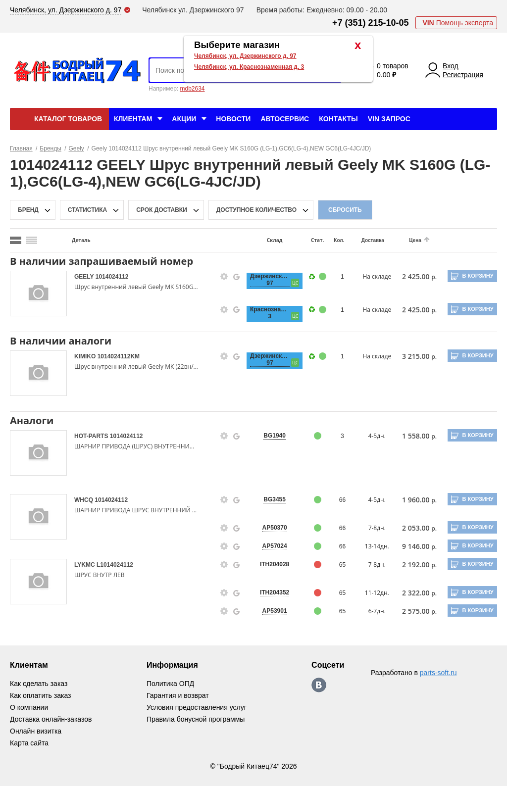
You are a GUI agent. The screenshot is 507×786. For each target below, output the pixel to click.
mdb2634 (192, 88)
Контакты (338, 119)
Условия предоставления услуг (197, 707)
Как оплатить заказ (40, 695)
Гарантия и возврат (178, 695)
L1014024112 (115, 564)
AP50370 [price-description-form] (274, 527)
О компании (29, 707)
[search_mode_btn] (15, 240)
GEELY (85, 276)
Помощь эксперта (457, 23)
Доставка (372, 240)
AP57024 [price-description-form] (274, 545)
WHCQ (84, 499)
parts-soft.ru (438, 673)
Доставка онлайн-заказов (51, 719)
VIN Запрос (389, 119)
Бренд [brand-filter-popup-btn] (28, 209)
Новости (233, 119)
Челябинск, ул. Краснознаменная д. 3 (249, 66)
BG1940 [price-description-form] (274, 435)
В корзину (477, 276)
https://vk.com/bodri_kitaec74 (318, 685)
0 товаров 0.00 (392, 70)
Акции (184, 119)
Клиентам (133, 119)
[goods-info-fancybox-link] (224, 277)
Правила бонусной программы (196, 719)
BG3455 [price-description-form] (274, 499)
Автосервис (284, 119)
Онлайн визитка (35, 731)
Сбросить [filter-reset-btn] (345, 209)
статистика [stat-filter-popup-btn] (87, 209)
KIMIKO (86, 356)
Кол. (339, 240)
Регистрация (463, 75)
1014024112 (112, 276)
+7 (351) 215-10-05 (370, 23)
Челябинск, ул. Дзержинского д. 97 (245, 55)
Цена (415, 240)
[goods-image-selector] (38, 293)
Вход (450, 66)
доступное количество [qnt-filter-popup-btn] (256, 209)
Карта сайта (29, 743)
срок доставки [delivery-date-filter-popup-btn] (161, 209)
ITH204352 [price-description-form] (274, 592)
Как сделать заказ (38, 684)
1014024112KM (119, 356)
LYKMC (85, 564)
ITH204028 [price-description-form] (274, 564)
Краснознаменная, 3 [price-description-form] (270, 313)
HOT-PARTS (92, 436)
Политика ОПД (170, 684)
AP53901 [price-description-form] (274, 610)
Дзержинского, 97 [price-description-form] (270, 280)
